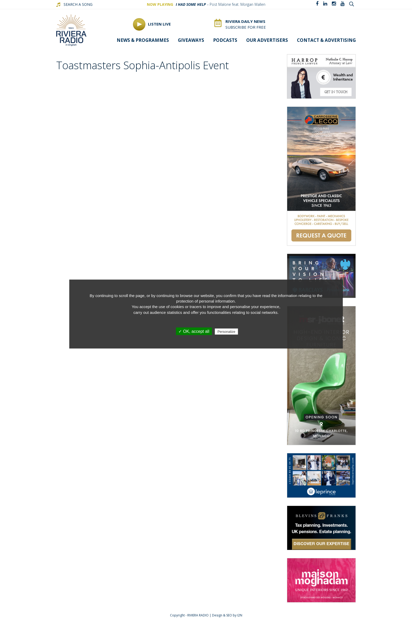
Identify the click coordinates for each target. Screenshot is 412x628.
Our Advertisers (267, 40)
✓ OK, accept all (193, 331)
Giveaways (191, 40)
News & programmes (143, 40)
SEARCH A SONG (78, 4)
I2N (239, 615)
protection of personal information (205, 301)
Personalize (226, 332)
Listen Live (152, 24)
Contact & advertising (326, 40)
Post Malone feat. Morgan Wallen (237, 4)
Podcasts (225, 40)
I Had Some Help (191, 4)
